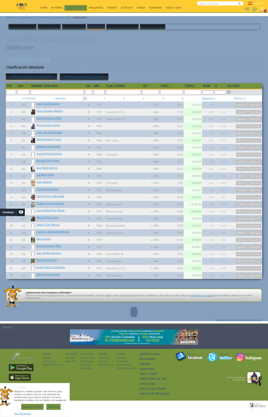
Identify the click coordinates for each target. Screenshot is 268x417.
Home (43, 7)
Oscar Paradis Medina (49, 111)
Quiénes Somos (88, 358)
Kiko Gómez (43, 239)
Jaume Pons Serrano (49, 153)
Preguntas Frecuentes (53, 365)
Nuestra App (86, 368)
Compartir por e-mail (251, 320)
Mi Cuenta (121, 358)
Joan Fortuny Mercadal (50, 196)
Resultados (96, 7)
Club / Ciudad (115, 85)
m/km (206, 85)
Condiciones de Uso (153, 378)
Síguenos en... (193, 354)
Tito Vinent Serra (46, 260)
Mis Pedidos (122, 361)
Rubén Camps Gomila (50, 203)
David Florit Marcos (48, 224)
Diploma (255, 105)
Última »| (240, 98)
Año (96, 85)
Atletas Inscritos (49, 26)
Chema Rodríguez (47, 189)
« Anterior (60, 98)
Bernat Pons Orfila (47, 160)
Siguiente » (209, 98)
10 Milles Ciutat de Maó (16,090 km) (31, 76)
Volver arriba (222, 320)
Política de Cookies (153, 388)
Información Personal (127, 368)
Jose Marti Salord (46, 167)
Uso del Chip (49, 361)
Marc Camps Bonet (48, 274)
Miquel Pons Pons (47, 217)
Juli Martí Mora (45, 174)
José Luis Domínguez (49, 132)
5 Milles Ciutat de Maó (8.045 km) (84, 76)
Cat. (145, 85)
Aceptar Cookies (32, 406)
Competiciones (75, 7)
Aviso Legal (147, 383)
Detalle (241, 105)
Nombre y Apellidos (44, 85)
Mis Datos (70, 358)
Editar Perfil (71, 361)
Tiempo (189, 85)
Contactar (155, 7)
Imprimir (235, 320)
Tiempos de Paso (73, 26)
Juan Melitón (44, 182)
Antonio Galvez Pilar (48, 246)
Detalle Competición (22, 26)
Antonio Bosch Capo (48, 139)
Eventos (112, 7)
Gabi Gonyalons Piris (49, 118)
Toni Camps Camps (48, 125)
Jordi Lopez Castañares (50, 267)
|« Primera (29, 98)
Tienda (141, 7)
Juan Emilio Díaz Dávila (50, 210)
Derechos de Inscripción (122, 26)
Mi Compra (263, 10)
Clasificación (96, 26)
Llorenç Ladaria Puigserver (52, 231)
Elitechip (127, 7)
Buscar (235, 3)
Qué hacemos (87, 361)
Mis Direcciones (124, 365)
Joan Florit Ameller (48, 103)
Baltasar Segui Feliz (48, 146)
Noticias (47, 358)
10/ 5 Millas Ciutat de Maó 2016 (53, 17)
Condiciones (104, 358)
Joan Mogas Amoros (48, 253)
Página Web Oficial (152, 26)
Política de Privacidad (155, 393)
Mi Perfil (57, 7)
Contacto (103, 361)
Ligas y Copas (173, 7)
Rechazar (53, 406)
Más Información (22, 413)
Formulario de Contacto (202, 295)
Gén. (88, 85)
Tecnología (86, 365)
